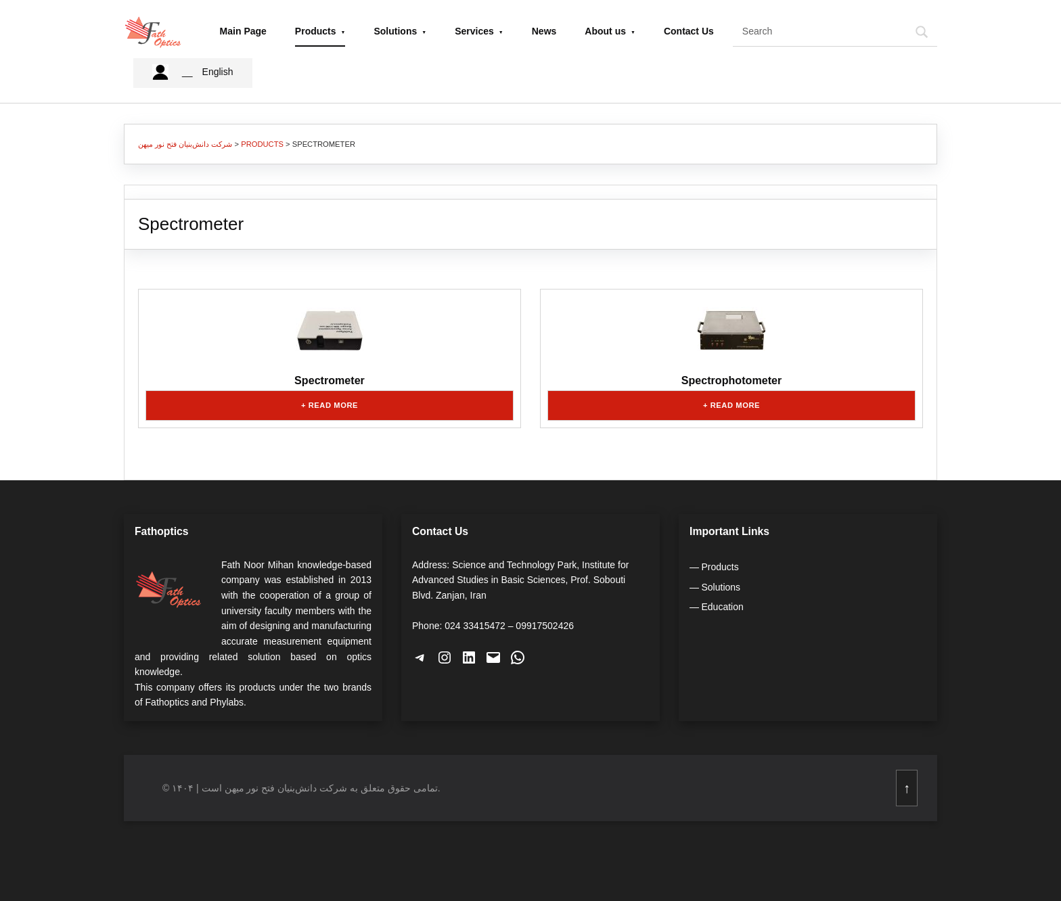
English (217, 71)
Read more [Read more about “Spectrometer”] (333, 404)
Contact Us (689, 30)
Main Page (243, 30)
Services (474, 30)
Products (315, 30)
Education (723, 605)
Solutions (395, 30)
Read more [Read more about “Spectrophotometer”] (735, 404)
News (544, 30)
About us (605, 30)
